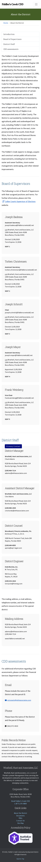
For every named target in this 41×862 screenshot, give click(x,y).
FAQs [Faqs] (20, 818)
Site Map (20, 823)
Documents (20, 816)
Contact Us (20, 821)
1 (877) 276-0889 (20, 804)
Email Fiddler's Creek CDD (20, 801)
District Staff (9, 44)
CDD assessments (10, 49)
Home (5, 23)
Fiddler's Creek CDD (12, 4)
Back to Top (20, 859)
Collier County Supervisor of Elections (20, 201)
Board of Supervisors (12, 39)
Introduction (9, 34)
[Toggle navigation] (36, 4)
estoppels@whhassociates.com (18, 700)
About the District (20, 813)
